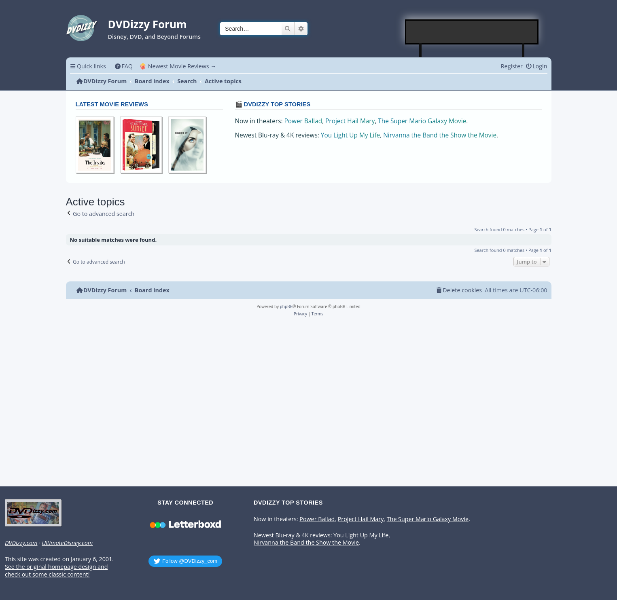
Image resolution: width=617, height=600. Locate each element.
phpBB (286, 306)
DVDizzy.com (21, 543)
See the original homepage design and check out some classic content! (56, 570)
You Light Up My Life (350, 135)
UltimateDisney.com (67, 543)
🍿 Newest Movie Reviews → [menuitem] (177, 66)
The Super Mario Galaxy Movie (422, 121)
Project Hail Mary (350, 121)
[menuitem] (123, 66)
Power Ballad (303, 121)
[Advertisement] (472, 32)
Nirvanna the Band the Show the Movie (439, 135)
